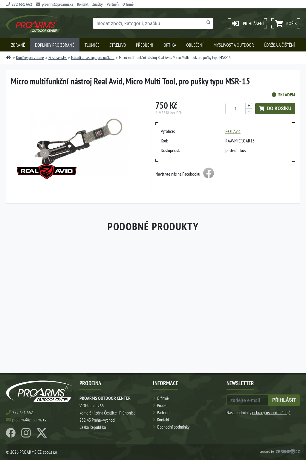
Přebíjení (144, 45)
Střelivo (117, 45)
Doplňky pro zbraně (54, 45)
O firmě (128, 4)
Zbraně (18, 45)
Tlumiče (92, 45)
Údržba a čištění (279, 45)
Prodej (162, 405)
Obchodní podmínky (173, 427)
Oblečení (195, 45)
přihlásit (284, 400)
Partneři (113, 4)
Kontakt (82, 4)
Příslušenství (57, 57)
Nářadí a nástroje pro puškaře (92, 57)
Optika (169, 45)
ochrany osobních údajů (271, 412)
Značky (97, 4)
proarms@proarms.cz (54, 4)
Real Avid (233, 131)
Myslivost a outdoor (234, 45)
